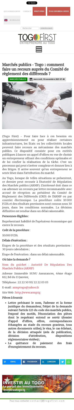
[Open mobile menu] (39, 49)
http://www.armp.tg (27, 292)
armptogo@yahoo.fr (26, 287)
